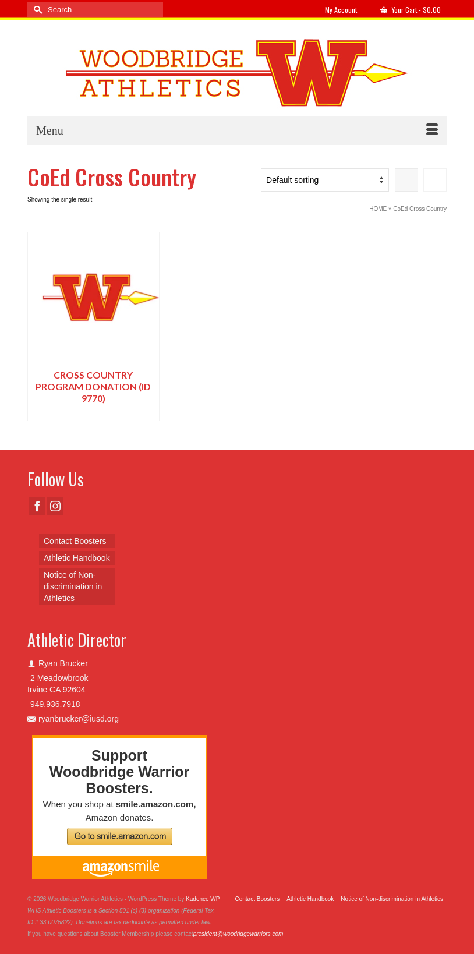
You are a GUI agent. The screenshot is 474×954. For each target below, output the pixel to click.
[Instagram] (55, 506)
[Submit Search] (36, 9)
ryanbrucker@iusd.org (73, 718)
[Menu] (237, 130)
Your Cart (410, 10)
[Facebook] (37, 506)
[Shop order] (325, 180)
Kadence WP (203, 899)
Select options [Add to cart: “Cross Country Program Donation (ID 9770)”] (93, 412)
